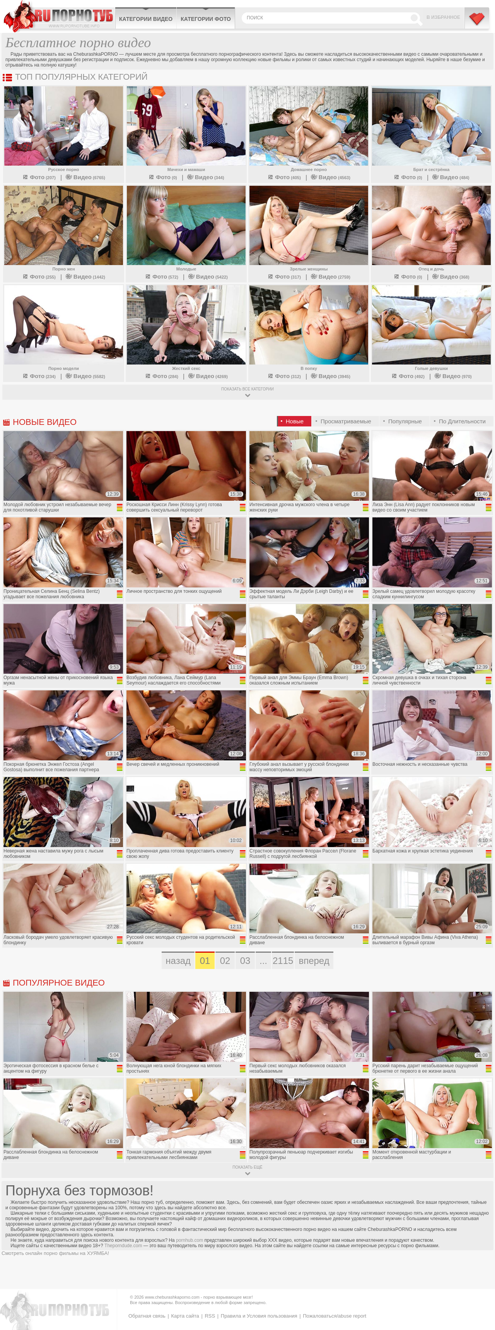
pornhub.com (189, 1240)
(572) (161, 277)
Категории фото (206, 19)
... (263, 960)
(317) (284, 277)
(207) (39, 177)
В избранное (443, 17)
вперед (314, 960)
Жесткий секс (186, 368)
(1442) (85, 277)
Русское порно (63, 169)
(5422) (208, 277)
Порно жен (63, 269)
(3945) (330, 376)
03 (245, 960)
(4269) (208, 376)
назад (178, 960)
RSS (210, 1316)
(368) (450, 277)
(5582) (85, 376)
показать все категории (247, 389)
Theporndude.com (123, 1245)
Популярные (405, 421)
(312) (284, 376)
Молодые (186, 269)
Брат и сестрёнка (431, 169)
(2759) (330, 277)
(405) (284, 177)
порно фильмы (61, 1253)
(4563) (330, 177)
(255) (39, 277)
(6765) (85, 177)
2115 (283, 960)
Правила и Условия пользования (259, 1316)
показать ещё (247, 1167)
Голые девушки (431, 368)
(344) (205, 177)
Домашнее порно (309, 169)
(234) (39, 376)
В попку (308, 368)
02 (225, 960)
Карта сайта (185, 1316)
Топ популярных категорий (81, 77)
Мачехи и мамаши (186, 169)
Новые (295, 421)
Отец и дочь (431, 269)
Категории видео (145, 19)
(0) (162, 177)
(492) (408, 376)
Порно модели (63, 368)
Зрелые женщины (309, 269)
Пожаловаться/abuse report (334, 1316)
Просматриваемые (346, 421)
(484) (450, 177)
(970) (453, 376)
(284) (161, 376)
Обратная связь (147, 1316)
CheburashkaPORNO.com (59, 16)
